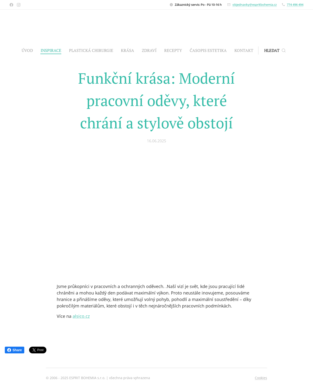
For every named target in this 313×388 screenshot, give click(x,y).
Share (14, 350)
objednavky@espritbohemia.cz (254, 4)
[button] (275, 50)
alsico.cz (81, 316)
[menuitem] (29, 50)
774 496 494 (295, 4)
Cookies (261, 377)
